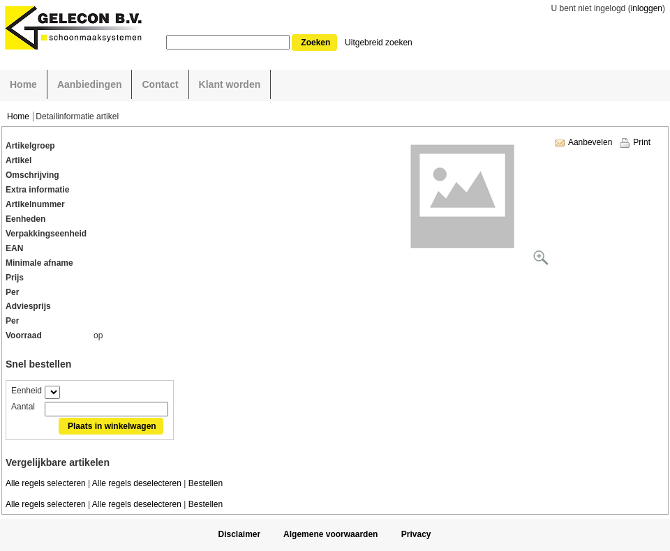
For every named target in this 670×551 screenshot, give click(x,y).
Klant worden (230, 84)
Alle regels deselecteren (136, 483)
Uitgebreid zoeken (378, 42)
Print (641, 142)
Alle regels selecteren (46, 483)
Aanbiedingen (89, 84)
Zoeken (315, 42)
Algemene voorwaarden (330, 534)
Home (23, 84)
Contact (160, 84)
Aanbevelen (590, 142)
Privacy (416, 534)
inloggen (646, 8)
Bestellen (205, 483)
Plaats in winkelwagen (112, 426)
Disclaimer (239, 534)
